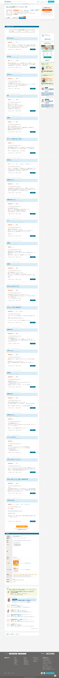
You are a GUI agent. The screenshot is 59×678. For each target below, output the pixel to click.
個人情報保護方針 (35, 661)
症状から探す (25, 659)
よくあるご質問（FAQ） (36, 659)
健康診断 (8, 117)
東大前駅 (21, 13)
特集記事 (15, 662)
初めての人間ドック (10, 38)
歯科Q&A (15, 663)
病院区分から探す (26, 663)
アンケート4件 (25, 593)
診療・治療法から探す (26, 664)
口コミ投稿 (15, 664)
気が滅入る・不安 (27, 504)
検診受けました (10, 74)
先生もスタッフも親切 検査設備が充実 (14, 307)
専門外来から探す (26, 662)
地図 (29, 540)
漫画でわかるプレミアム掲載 (46, 660)
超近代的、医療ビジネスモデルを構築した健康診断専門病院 (17, 479)
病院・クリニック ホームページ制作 (47, 666)
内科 (16, 311)
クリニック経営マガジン (46, 665)
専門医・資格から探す (26, 661)
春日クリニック (13, 6)
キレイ (8, 220)
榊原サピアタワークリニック (19, 614)
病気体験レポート (16, 661)
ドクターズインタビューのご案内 (47, 661)
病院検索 (15, 659)
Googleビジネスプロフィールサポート (47, 667)
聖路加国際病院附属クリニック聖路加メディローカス (19, 619)
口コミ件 (27, 10)
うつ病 (22, 504)
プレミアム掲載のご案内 (46, 659)
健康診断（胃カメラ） (11, 179)
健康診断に (9, 372)
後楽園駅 (18, 13)
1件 (47, 67)
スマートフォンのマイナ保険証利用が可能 (25, 569)
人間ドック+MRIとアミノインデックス (14, 459)
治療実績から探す (26, 660)
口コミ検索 (15, 660)
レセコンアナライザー (45, 664)
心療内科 (17, 504)
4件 (50, 67)
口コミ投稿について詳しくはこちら (22, 529)
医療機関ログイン (47, 60)
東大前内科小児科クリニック (15, 605)
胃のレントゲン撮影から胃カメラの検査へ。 (15, 138)
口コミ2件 (20, 620)
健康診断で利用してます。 (11, 199)
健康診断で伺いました (11, 414)
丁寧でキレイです (10, 350)
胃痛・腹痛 (21, 311)
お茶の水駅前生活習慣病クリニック (18, 589)
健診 (8, 95)
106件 (51, 79)
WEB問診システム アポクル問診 (47, 663)
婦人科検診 (9, 56)
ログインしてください (47, 35)
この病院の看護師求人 (32, 10)
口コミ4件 (20, 615)
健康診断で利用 (10, 329)
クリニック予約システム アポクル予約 (47, 662)
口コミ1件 (20, 593)
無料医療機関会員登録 (37, 10)
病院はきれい (9, 159)
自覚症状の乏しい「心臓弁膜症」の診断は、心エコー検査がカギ (21, 600)
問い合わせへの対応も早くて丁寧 (13, 286)
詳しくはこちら (47, 57)
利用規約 (34, 660)
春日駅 (15, 13)
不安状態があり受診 (10, 500)
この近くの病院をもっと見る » (34, 628)
